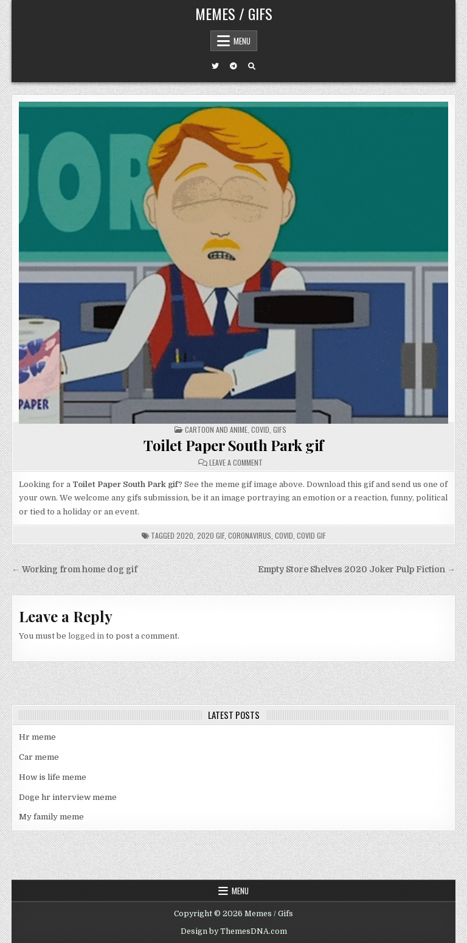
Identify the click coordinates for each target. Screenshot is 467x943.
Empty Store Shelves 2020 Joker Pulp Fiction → (356, 569)
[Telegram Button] (233, 66)
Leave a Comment (236, 462)
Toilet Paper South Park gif (233, 445)
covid (284, 535)
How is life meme (52, 777)
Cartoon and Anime (216, 429)
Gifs (279, 429)
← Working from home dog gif (74, 569)
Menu (242, 41)
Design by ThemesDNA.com (234, 931)
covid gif (311, 535)
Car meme (39, 757)
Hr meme (37, 736)
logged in (86, 635)
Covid (260, 429)
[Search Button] (252, 66)
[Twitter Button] (215, 66)
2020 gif (210, 535)
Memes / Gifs (233, 13)
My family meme (51, 816)
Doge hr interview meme (68, 797)
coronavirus (249, 535)
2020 (184, 535)
